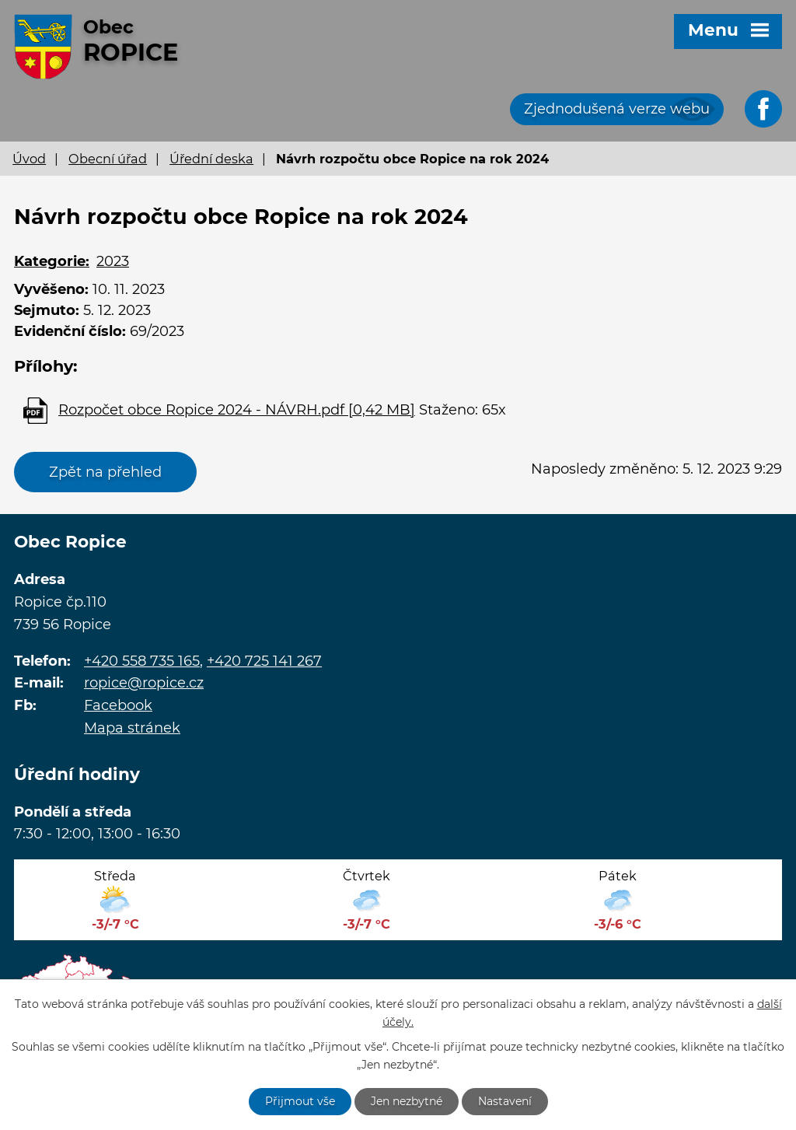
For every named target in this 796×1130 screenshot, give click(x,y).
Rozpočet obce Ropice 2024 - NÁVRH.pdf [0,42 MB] (236, 409)
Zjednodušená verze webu (617, 108)
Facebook (118, 705)
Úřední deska (211, 158)
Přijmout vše (300, 1101)
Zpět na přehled (105, 472)
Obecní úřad (107, 158)
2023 (112, 261)
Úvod (29, 158)
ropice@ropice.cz (144, 682)
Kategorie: (51, 261)
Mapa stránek (132, 727)
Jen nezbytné (406, 1101)
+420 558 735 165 (142, 661)
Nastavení (505, 1101)
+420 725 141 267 (264, 661)
